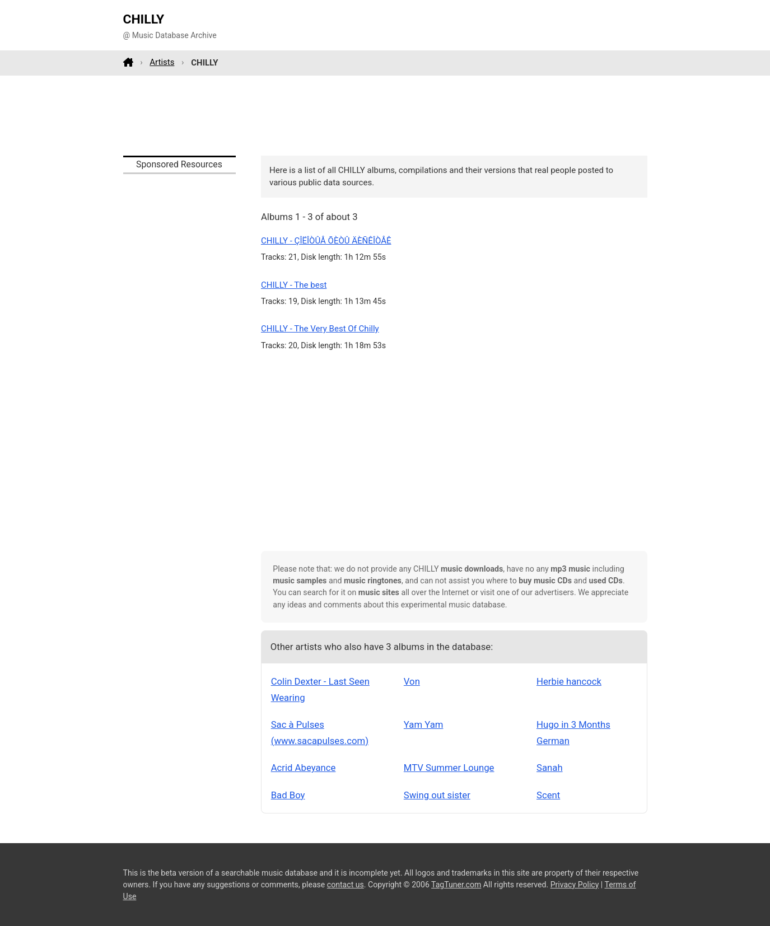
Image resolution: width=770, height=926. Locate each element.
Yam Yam (424, 724)
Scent (548, 795)
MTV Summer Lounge (449, 767)
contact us (345, 884)
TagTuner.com (456, 884)
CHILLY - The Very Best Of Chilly (320, 329)
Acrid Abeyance (303, 767)
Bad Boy (288, 795)
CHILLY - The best (293, 285)
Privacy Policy (574, 884)
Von (412, 681)
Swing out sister (437, 795)
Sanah (549, 767)
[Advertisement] (385, 115)
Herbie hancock (568, 681)
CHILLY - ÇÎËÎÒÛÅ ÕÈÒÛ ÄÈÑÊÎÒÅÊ (326, 241)
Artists (162, 62)
